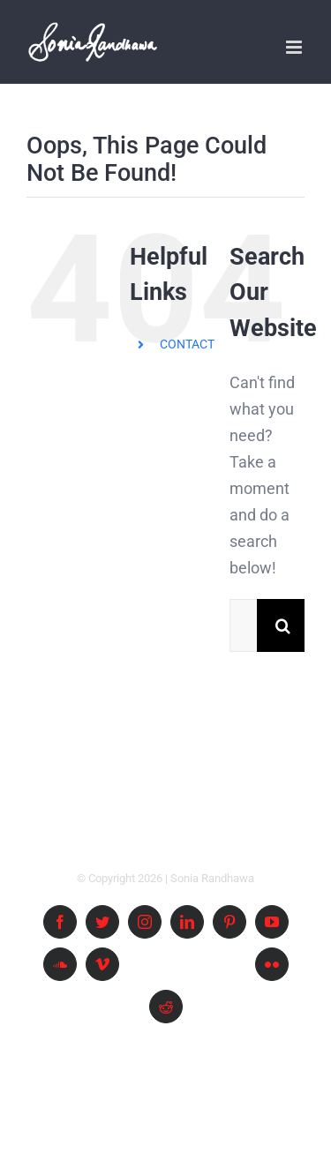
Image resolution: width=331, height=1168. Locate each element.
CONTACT (187, 344)
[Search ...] (243, 625)
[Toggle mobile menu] (295, 47)
